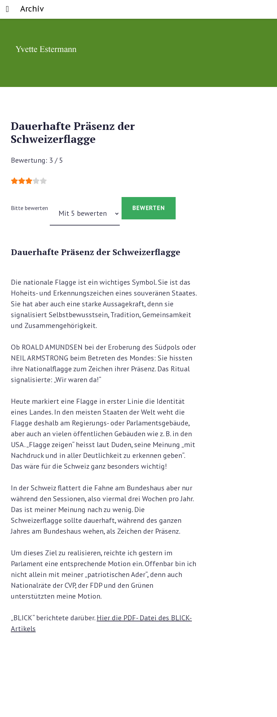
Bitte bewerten (29, 207)
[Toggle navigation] (7, 9)
